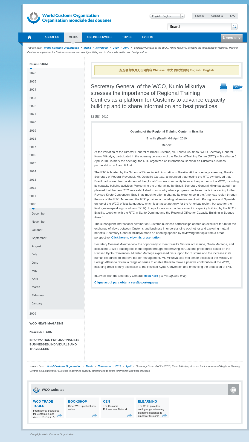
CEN (106, 401)
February (38, 295)
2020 (32, 122)
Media (87, 47)
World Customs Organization (62, 47)
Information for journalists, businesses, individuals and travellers (54, 344)
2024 (32, 89)
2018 (32, 138)
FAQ (232, 15)
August (36, 246)
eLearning (147, 401)
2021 (32, 114)
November (39, 221)
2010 (116, 47)
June (35, 262)
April (126, 47)
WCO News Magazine (46, 323)
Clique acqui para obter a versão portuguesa (126, 282)
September (39, 238)
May (35, 270)
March (36, 287)
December (39, 213)
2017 (32, 147)
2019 (32, 130)
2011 (32, 196)
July (34, 254)
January (37, 303)
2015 (32, 163)
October (37, 230)
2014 (32, 171)
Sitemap (200, 15)
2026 (32, 73)
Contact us (217, 15)
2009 (32, 313)
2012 (32, 187)
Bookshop (77, 401)
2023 (32, 98)
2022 (32, 106)
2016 (32, 155)
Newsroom (102, 47)
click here (151, 275)
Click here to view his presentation (136, 237)
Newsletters (40, 331)
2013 (32, 179)
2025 (32, 81)
